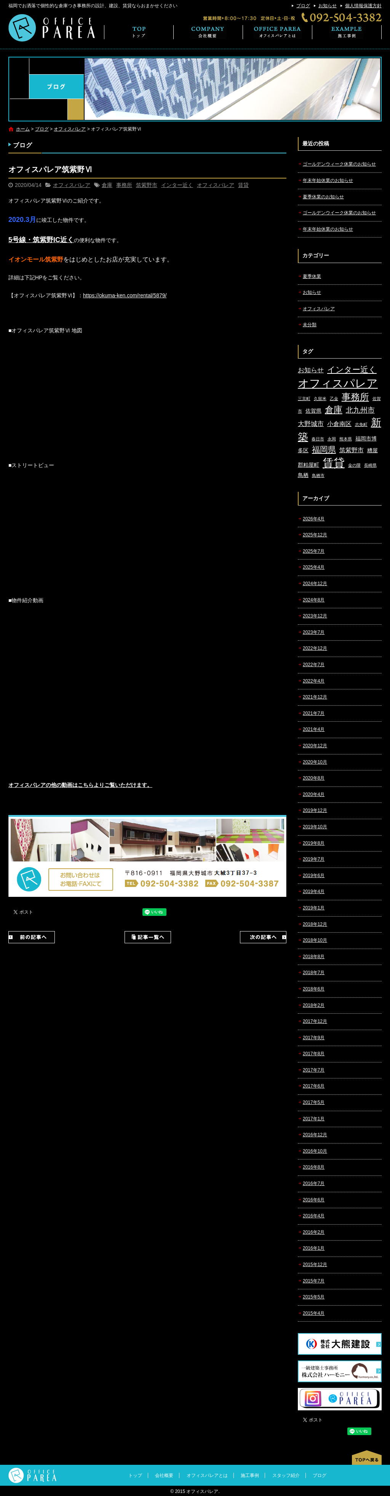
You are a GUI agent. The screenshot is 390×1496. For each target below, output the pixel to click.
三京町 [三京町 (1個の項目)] (304, 398)
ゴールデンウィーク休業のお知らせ (339, 164)
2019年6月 (313, 875)
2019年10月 (315, 826)
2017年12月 (315, 1021)
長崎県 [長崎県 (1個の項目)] (370, 465)
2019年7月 (313, 859)
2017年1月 (313, 1118)
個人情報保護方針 (363, 5)
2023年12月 (315, 616)
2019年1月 (313, 908)
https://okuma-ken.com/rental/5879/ (124, 295)
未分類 (309, 324)
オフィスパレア (70, 129)
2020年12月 (315, 745)
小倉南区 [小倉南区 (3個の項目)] (339, 424)
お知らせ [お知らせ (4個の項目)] (311, 370)
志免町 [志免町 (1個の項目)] (361, 424)
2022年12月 (315, 648)
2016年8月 (313, 1167)
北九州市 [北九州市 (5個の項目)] (360, 410)
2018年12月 (315, 924)
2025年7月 (313, 551)
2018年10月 (315, 940)
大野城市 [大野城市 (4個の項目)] (311, 423)
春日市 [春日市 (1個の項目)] (318, 439)
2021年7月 (313, 713)
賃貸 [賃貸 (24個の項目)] (334, 463)
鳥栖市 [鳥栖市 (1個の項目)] (318, 475)
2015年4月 (313, 1313)
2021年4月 (313, 729)
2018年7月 (313, 972)
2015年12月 (315, 1264)
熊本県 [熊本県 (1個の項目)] (345, 439)
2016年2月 (313, 1232)
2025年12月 (315, 534)
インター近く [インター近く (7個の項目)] (352, 369)
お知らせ (327, 5)
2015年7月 (313, 1281)
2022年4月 (313, 681)
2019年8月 (313, 843)
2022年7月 (313, 664)
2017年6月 (313, 1086)
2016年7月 (313, 1183)
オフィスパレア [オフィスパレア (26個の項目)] (338, 383)
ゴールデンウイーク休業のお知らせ (339, 212)
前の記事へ (31, 937)
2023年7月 (313, 632)
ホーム (23, 129)
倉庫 (107, 185)
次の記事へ (263, 937)
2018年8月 (313, 956)
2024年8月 (313, 600)
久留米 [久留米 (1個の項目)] (320, 398)
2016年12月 (315, 1134)
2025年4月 (313, 567)
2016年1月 (313, 1248)
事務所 (124, 185)
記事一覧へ (148, 937)
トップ (139, 32)
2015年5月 (313, 1297)
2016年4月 (313, 1215)
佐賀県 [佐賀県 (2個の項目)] (313, 411)
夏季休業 (312, 276)
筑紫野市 (146, 185)
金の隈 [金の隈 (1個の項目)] (354, 465)
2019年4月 (313, 891)
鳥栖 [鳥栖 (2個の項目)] (303, 475)
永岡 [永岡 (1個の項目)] (332, 439)
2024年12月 (315, 583)
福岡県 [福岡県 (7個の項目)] (324, 449)
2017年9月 (313, 1037)
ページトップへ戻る (367, 1457)
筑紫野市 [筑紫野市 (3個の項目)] (351, 450)
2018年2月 (313, 1005)
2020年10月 (315, 762)
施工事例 (347, 32)
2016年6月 (313, 1200)
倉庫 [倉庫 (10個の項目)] (333, 410)
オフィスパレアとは (277, 32)
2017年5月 (313, 1102)
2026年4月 (313, 519)
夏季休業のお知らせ (323, 196)
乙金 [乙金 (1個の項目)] (334, 398)
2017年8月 (313, 1053)
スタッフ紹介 (286, 1475)
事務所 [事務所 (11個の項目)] (355, 397)
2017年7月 (313, 1070)
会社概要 (208, 32)
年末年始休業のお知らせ (328, 180)
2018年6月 (313, 989)
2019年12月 (315, 810)
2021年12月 (315, 697)
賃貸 (243, 185)
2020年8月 (313, 778)
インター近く (177, 185)
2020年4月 (313, 794)
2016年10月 (315, 1151)
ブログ (303, 5)
